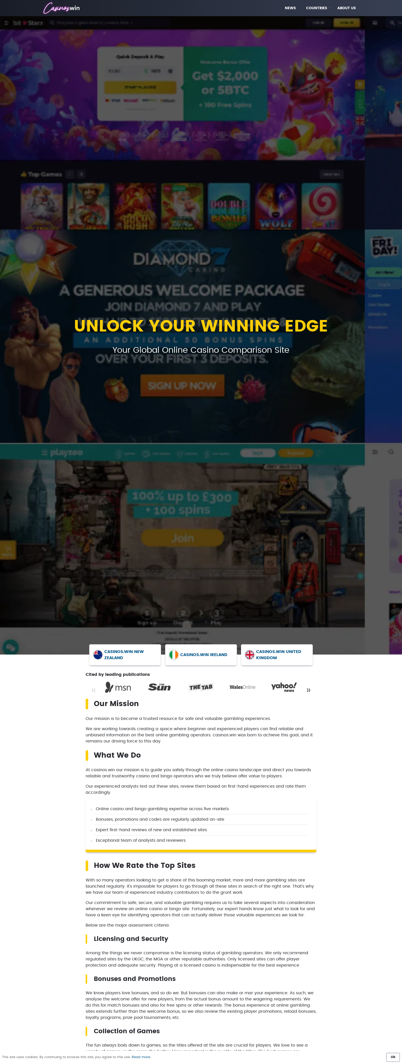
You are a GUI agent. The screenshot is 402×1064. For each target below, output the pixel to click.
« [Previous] (93, 690)
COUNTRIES (316, 8)
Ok (393, 1057)
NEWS (290, 8)
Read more (141, 1057)
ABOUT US (346, 8)
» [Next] (308, 690)
